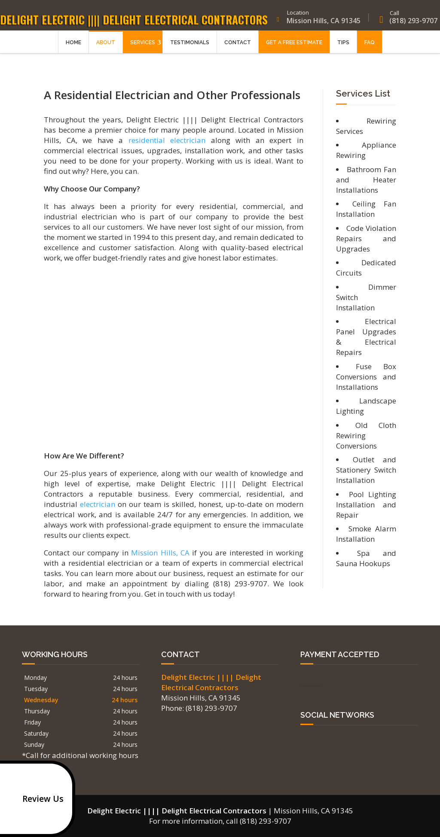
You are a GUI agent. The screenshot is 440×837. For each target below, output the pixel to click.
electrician (97, 504)
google (307, 739)
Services (142, 50)
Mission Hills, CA (160, 553)
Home (73, 50)
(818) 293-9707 (404, 21)
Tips (343, 50)
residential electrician (166, 140)
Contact (237, 50)
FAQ (369, 50)
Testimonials (189, 50)
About (105, 50)
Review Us (33, 799)
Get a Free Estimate (294, 50)
